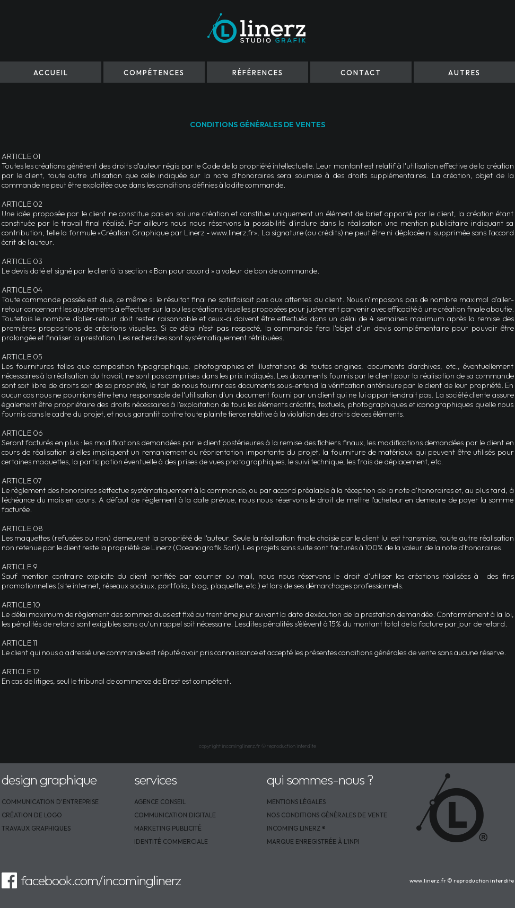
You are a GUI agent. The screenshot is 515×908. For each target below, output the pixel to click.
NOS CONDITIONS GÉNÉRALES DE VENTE (327, 815)
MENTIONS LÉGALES (296, 802)
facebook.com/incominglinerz (101, 880)
